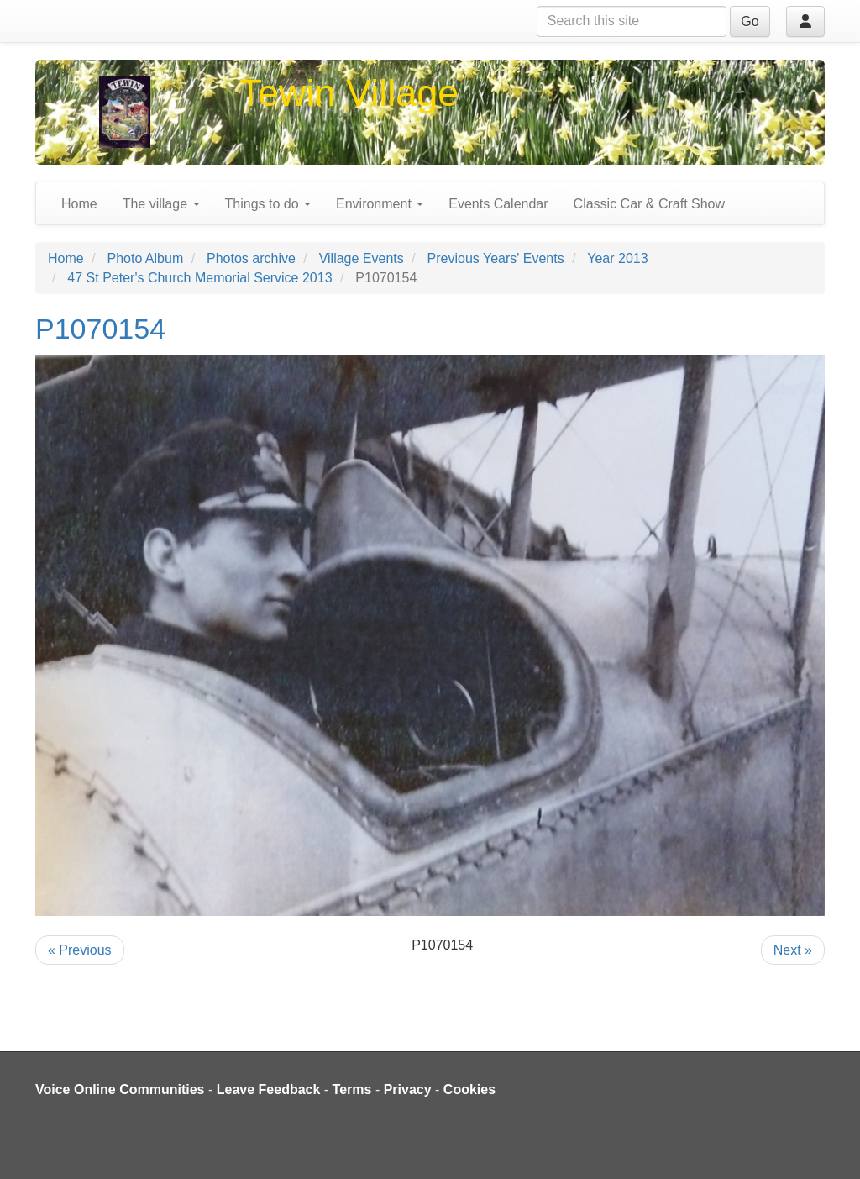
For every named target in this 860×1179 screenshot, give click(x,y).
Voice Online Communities (120, 1089)
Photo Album (145, 258)
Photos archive (251, 258)
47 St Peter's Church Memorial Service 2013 (199, 278)
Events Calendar (498, 204)
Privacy (408, 1089)
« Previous (80, 950)
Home (79, 204)
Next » (792, 950)
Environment (379, 204)
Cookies (469, 1089)
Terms (352, 1089)
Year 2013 (617, 258)
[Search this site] (631, 21)
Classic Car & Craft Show (650, 204)
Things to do (268, 204)
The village (161, 204)
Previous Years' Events (495, 258)
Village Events (361, 258)
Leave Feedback (269, 1089)
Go (749, 21)
